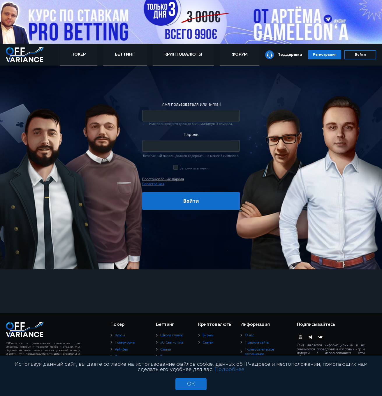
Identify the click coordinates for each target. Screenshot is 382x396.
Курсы (120, 335)
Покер (78, 54)
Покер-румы (125, 342)
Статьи (165, 349)
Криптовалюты (183, 54)
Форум (239, 54)
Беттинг (125, 54)
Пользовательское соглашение (259, 352)
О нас (249, 335)
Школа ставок (171, 335)
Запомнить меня (194, 168)
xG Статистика (171, 342)
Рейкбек (121, 349)
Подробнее (229, 369)
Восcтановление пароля (163, 178)
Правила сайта (257, 342)
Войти (360, 54)
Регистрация (324, 54)
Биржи (208, 335)
